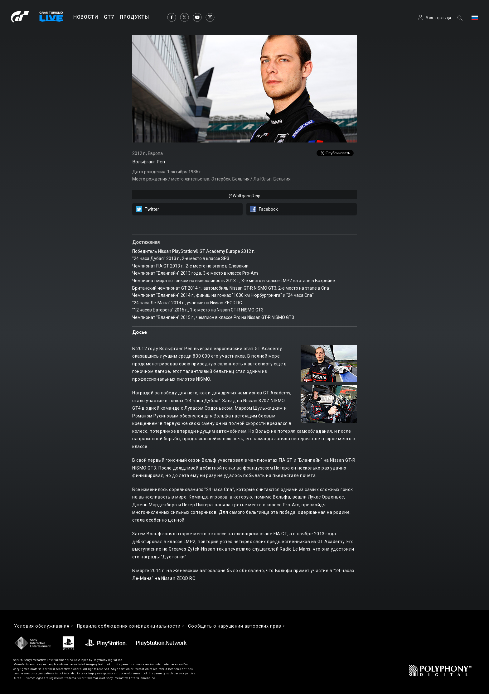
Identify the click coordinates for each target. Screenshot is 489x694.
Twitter (152, 209)
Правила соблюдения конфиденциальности (129, 626)
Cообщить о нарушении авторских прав (234, 626)
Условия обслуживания (42, 626)
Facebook (268, 209)
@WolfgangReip (244, 195)
